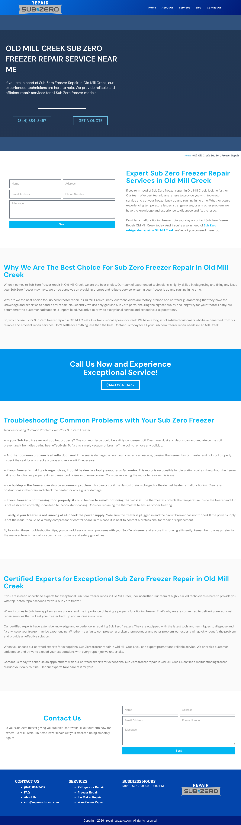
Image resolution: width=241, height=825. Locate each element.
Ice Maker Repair (89, 797)
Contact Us (214, 7)
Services (184, 7)
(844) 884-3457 (34, 787)
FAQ (27, 792)
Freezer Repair (88, 792)
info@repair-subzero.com (41, 802)
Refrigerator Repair (91, 787)
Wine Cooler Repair (91, 802)
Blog (198, 7)
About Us (167, 7)
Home (152, 7)
